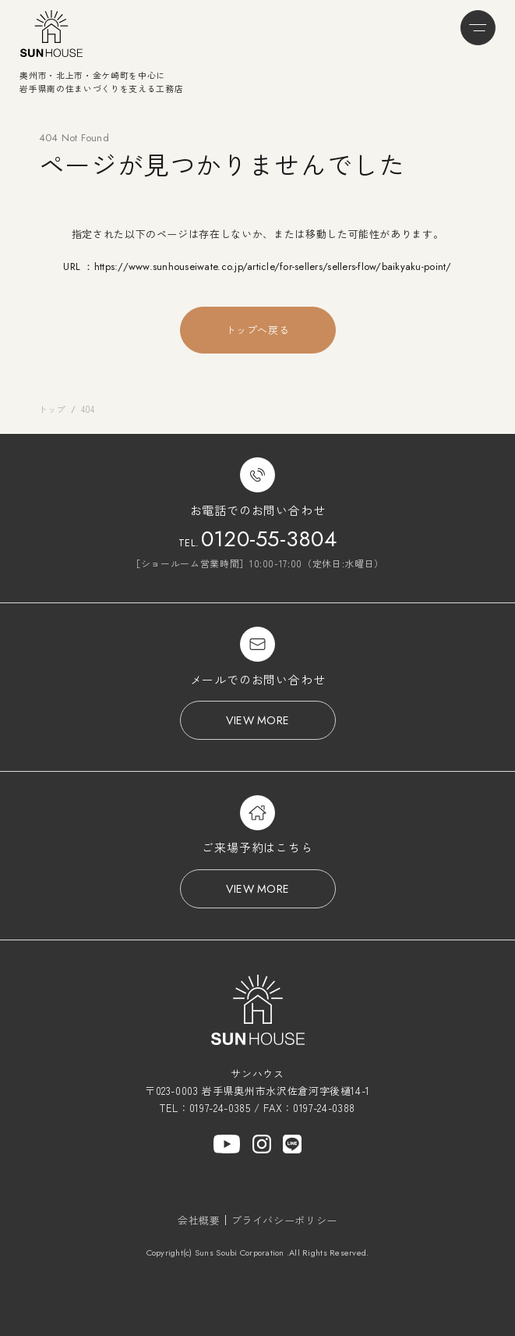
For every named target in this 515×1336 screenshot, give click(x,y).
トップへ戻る (258, 329)
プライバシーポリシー (284, 1220)
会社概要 (199, 1220)
